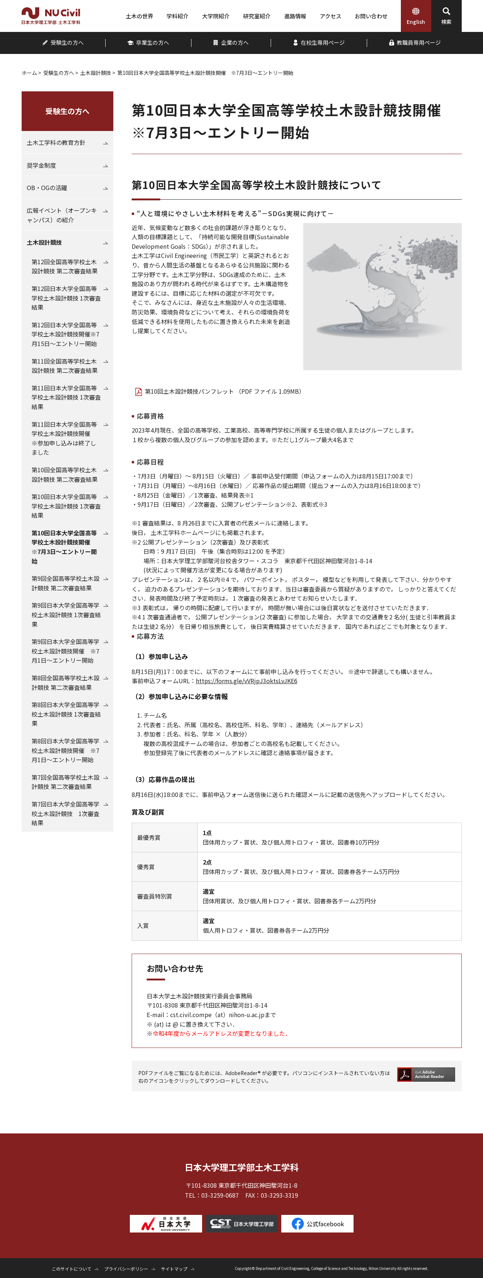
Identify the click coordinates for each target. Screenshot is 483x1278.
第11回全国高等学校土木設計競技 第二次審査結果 (65, 366)
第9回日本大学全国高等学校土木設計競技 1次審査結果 (66, 614)
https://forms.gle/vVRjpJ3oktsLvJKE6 (246, 680)
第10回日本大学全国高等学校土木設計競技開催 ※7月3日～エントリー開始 (64, 546)
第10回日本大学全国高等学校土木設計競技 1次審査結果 (66, 506)
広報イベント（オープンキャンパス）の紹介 (62, 215)
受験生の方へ (58, 72)
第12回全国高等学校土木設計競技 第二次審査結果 (65, 266)
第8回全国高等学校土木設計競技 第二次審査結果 (65, 682)
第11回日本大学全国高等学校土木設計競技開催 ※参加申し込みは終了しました (64, 438)
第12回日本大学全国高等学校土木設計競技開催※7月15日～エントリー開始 (65, 334)
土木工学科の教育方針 (56, 142)
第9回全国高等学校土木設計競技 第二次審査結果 (65, 583)
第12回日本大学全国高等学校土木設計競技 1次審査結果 (66, 298)
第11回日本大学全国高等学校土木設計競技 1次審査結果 (66, 397)
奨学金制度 (41, 165)
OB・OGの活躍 (47, 187)
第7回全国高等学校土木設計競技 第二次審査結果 (65, 782)
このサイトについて (71, 1269)
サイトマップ (174, 1269)
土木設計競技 (95, 72)
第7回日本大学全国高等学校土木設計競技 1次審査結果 (65, 813)
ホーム (29, 72)
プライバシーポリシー (126, 1269)
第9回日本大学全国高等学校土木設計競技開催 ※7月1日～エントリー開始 (65, 651)
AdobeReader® (243, 1073)
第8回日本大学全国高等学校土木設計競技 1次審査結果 (66, 714)
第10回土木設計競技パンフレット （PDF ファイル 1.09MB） (225, 391)
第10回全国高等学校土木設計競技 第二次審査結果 (65, 474)
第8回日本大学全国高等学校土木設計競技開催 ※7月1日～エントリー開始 (65, 750)
